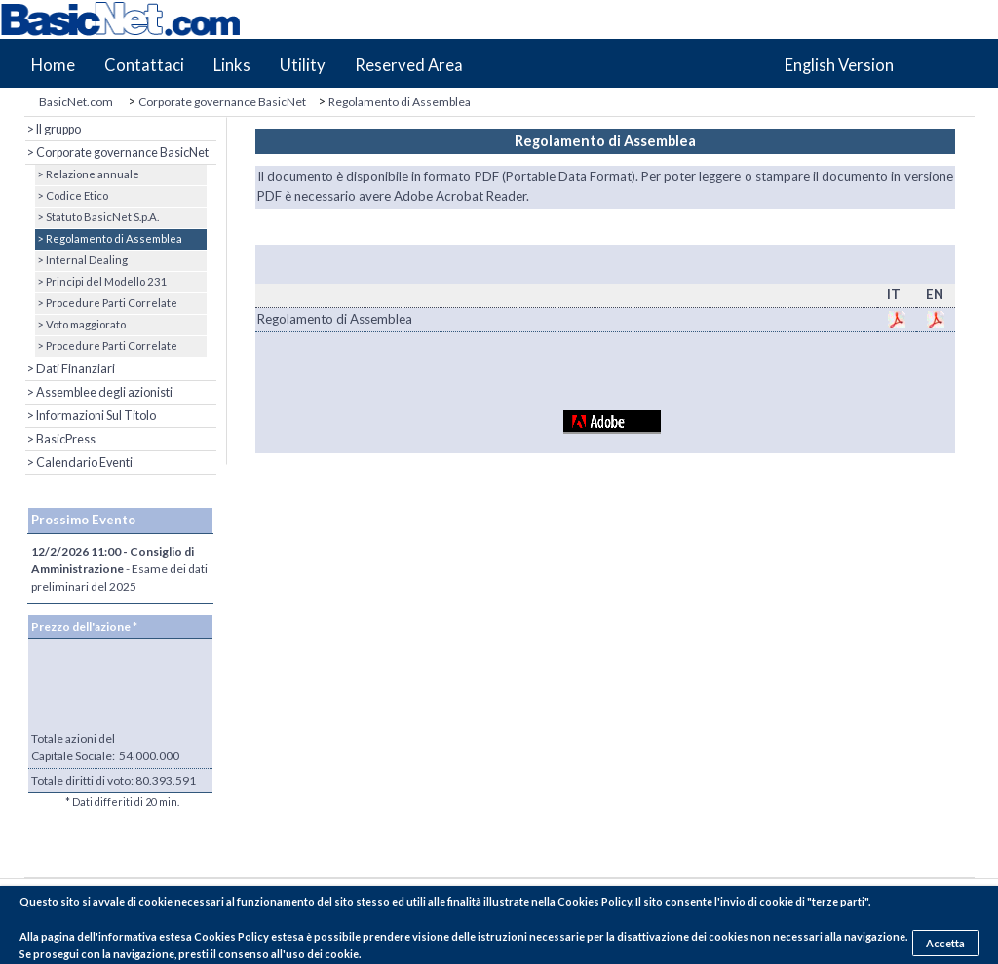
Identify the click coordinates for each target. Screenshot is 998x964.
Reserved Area (409, 65)
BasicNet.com (76, 102)
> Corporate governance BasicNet (117, 152)
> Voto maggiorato (80, 324)
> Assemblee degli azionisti (99, 392)
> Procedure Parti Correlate (106, 302)
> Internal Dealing (81, 259)
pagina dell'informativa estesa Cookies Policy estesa (172, 936)
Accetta (945, 943)
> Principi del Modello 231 (101, 281)
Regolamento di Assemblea (399, 102)
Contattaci (144, 65)
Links (231, 65)
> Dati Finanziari (70, 369)
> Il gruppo (53, 129)
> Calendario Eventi (79, 462)
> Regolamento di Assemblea (108, 238)
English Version (839, 65)
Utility (303, 65)
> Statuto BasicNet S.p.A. (97, 217)
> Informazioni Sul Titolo (90, 415)
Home (53, 65)
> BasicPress (60, 439)
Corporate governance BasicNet (222, 102)
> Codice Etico (71, 195)
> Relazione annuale (87, 174)
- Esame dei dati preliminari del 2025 (119, 569)
